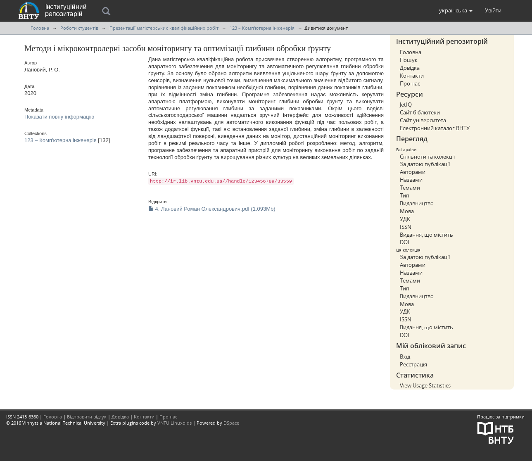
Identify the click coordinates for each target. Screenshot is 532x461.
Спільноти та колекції (427, 156)
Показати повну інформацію (59, 117)
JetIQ (406, 104)
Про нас (410, 83)
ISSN (405, 226)
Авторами (412, 172)
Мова (407, 211)
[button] (456, 10)
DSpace (231, 423)
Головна (40, 28)
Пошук (409, 60)
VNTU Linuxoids (174, 423)
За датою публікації (425, 164)
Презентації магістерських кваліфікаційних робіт (163, 28)
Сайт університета (423, 120)
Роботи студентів (79, 28)
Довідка (410, 67)
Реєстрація (413, 364)
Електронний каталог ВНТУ (435, 128)
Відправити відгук (87, 416)
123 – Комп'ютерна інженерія (262, 28)
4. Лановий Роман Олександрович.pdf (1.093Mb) (212, 209)
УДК (405, 219)
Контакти (412, 75)
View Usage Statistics (425, 385)
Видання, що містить (426, 234)
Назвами (411, 179)
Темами (410, 187)
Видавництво (417, 203)
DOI (404, 242)
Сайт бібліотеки (420, 112)
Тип (404, 195)
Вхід (405, 356)
